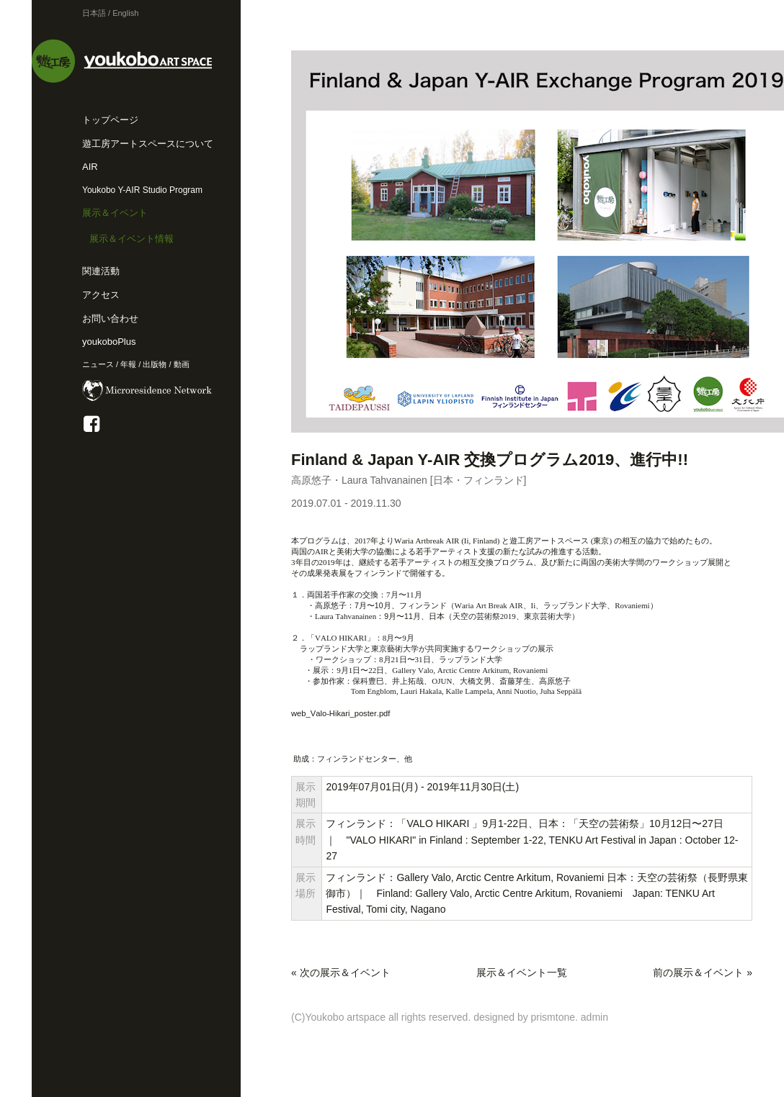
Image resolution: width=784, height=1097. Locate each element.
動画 (182, 364)
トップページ (110, 119)
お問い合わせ (110, 318)
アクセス (101, 294)
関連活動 (101, 271)
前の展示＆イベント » (702, 972)
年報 (128, 364)
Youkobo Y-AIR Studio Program (142, 190)
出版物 (154, 364)
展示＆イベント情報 (131, 238)
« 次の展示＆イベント (341, 972)
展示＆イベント (115, 212)
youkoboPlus (108, 341)
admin (594, 1017)
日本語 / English (110, 13)
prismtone (553, 1017)
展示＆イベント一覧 (521, 972)
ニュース (98, 364)
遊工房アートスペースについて (147, 143)
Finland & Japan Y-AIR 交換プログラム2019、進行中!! (489, 460)
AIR (90, 166)
